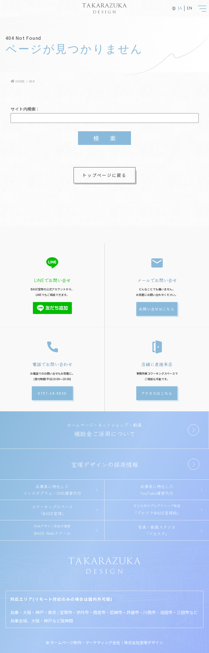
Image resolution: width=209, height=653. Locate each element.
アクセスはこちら (156, 393)
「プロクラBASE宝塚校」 (156, 509)
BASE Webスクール (52, 529)
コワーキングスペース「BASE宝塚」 (52, 510)
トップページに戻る (104, 175)
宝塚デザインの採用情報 (104, 464)
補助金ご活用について (104, 429)
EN (189, 8)
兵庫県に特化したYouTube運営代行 (157, 489)
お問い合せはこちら (156, 308)
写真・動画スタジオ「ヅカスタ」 (157, 530)
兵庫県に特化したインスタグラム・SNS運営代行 (52, 489)
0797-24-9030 (52, 393)
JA (180, 8)
